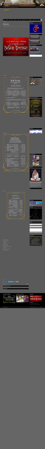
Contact (5, 7)
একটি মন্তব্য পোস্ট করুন (5, 291)
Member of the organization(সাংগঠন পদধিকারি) (13, 7)
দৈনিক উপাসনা (31, 302)
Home (3, 7)
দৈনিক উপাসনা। (5, 22)
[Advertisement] (30, 13)
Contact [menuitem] (5, 21)
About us (8, 7)
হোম (3, 22)
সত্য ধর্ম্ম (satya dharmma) (5, 25)
